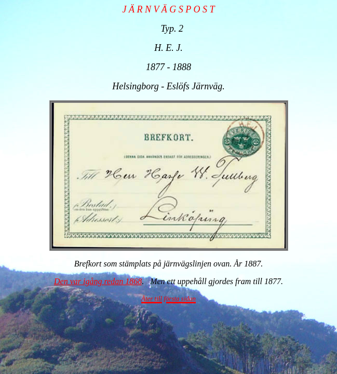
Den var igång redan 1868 (98, 281)
